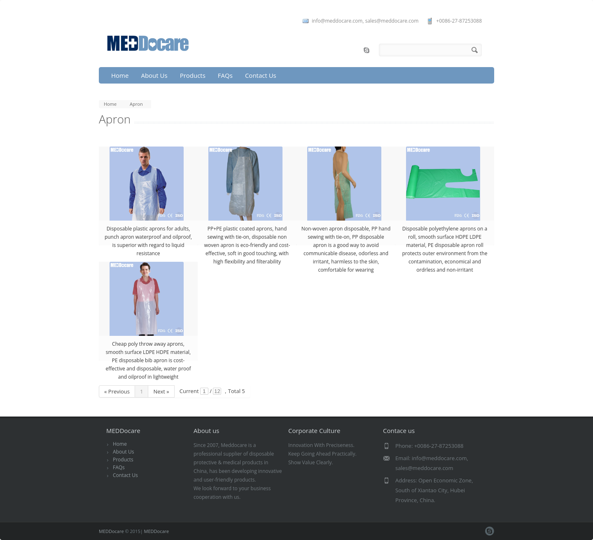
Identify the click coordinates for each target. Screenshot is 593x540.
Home (119, 75)
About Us (154, 75)
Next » (161, 391)
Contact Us (260, 75)
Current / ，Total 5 (212, 391)
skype (366, 50)
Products (192, 75)
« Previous (117, 391)
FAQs (225, 75)
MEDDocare (111, 531)
